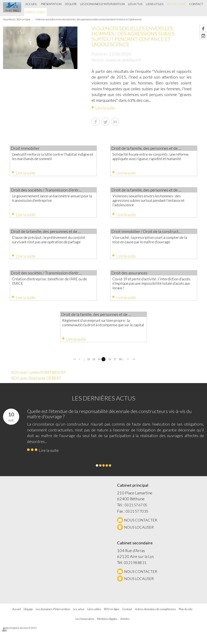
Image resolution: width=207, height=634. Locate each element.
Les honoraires (85, 623)
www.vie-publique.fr (123, 59)
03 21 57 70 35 (137, 515)
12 (88, 363)
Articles (125, 623)
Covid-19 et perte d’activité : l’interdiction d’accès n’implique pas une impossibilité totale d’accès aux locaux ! (153, 286)
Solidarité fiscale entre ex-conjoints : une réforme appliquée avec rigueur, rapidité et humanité (153, 158)
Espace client (35, 12)
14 (99, 363)
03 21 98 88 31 (135, 567)
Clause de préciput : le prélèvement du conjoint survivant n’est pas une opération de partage (51, 243)
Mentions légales (107, 623)
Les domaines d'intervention (102, 4)
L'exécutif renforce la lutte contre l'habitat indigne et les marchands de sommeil (51, 156)
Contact (196, 4)
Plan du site (186, 613)
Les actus (135, 4)
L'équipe (71, 4)
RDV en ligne (176, 4)
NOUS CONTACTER (140, 524)
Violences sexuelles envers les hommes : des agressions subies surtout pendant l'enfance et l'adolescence (88, 19)
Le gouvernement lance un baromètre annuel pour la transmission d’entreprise (50, 198)
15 (104, 363)
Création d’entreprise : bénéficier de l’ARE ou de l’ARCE (52, 283)
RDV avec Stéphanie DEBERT (36, 382)
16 (109, 363)
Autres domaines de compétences (155, 613)
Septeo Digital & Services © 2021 (20, 632)
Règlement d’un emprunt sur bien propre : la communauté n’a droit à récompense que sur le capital (103, 328)
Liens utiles (154, 4)
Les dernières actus (103, 402)
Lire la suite (105, 107)
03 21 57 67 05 (136, 509)
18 (120, 363)
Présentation (51, 4)
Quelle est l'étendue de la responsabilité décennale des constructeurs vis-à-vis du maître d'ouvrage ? (109, 418)
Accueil (31, 4)
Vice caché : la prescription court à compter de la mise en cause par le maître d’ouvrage (153, 241)
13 (93, 363)
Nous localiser (139, 531)
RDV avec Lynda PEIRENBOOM (38, 376)
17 (114, 363)
